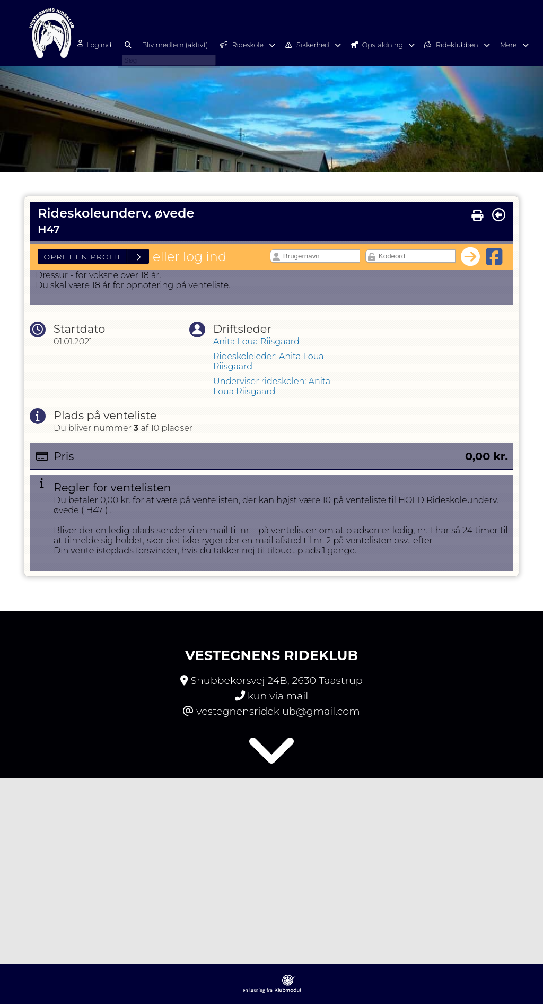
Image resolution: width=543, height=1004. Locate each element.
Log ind (103, 44)
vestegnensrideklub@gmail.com (278, 711)
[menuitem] (107, 44)
